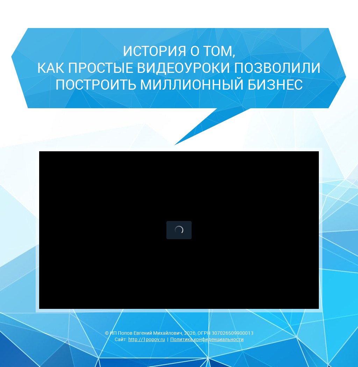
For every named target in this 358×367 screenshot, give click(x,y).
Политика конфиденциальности (207, 339)
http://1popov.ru (146, 339)
